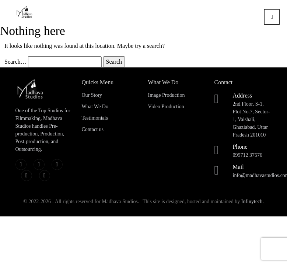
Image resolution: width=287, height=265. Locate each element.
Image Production (166, 95)
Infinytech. (252, 201)
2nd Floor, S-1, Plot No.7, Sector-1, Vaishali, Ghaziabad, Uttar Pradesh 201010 (252, 114)
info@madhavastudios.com (252, 170)
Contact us (93, 129)
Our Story (92, 95)
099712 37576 (252, 150)
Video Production (166, 106)
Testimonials (95, 118)
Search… (15, 62)
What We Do (95, 106)
